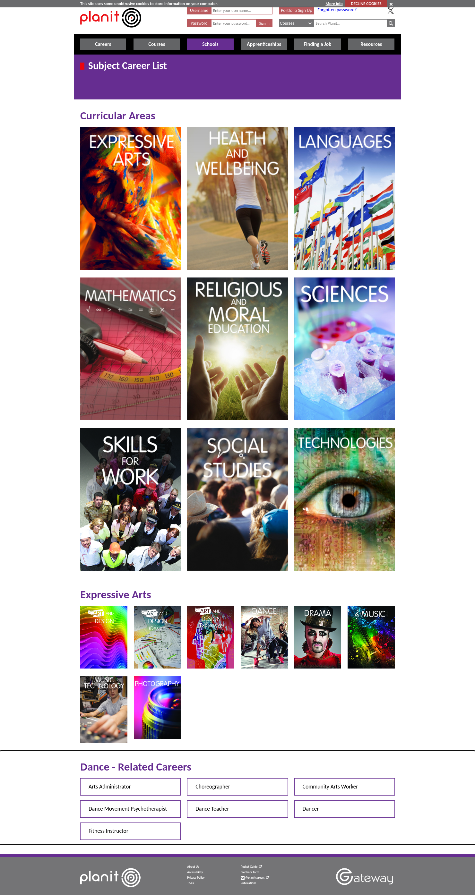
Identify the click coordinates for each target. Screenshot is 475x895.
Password (199, 23)
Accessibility (195, 872)
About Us (193, 867)
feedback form (250, 872)
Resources (371, 44)
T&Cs (190, 883)
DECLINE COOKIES (366, 3)
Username (199, 10)
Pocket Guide (251, 867)
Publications (248, 883)
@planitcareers (255, 878)
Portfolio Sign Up (296, 10)
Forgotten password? (337, 10)
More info (333, 3)
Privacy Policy (195, 878)
